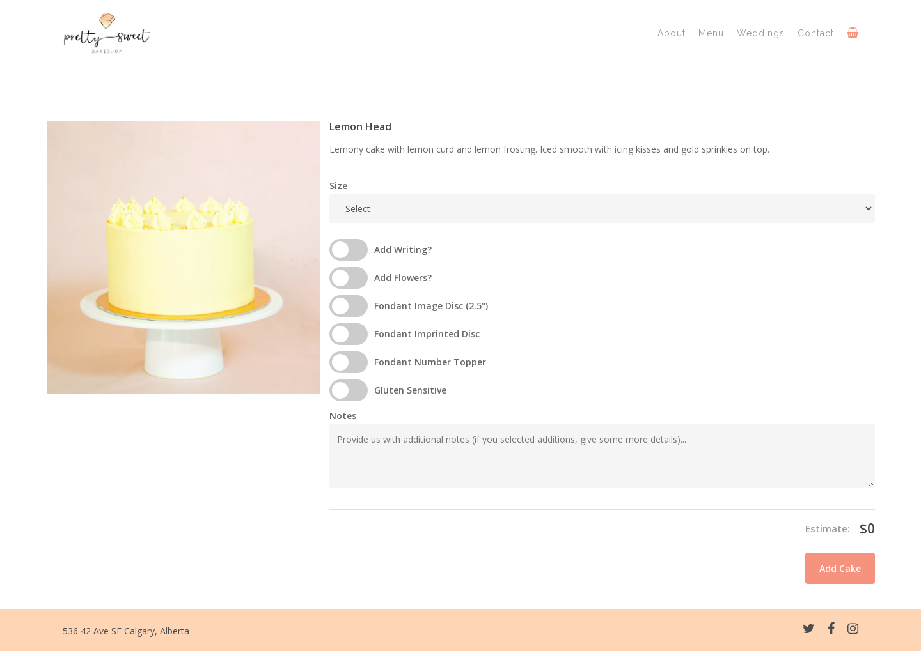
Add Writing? (403, 249)
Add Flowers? (403, 278)
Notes (342, 416)
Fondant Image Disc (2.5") (431, 306)
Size (338, 186)
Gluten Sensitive (410, 390)
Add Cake (840, 568)
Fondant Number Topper (430, 362)
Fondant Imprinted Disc (427, 334)
